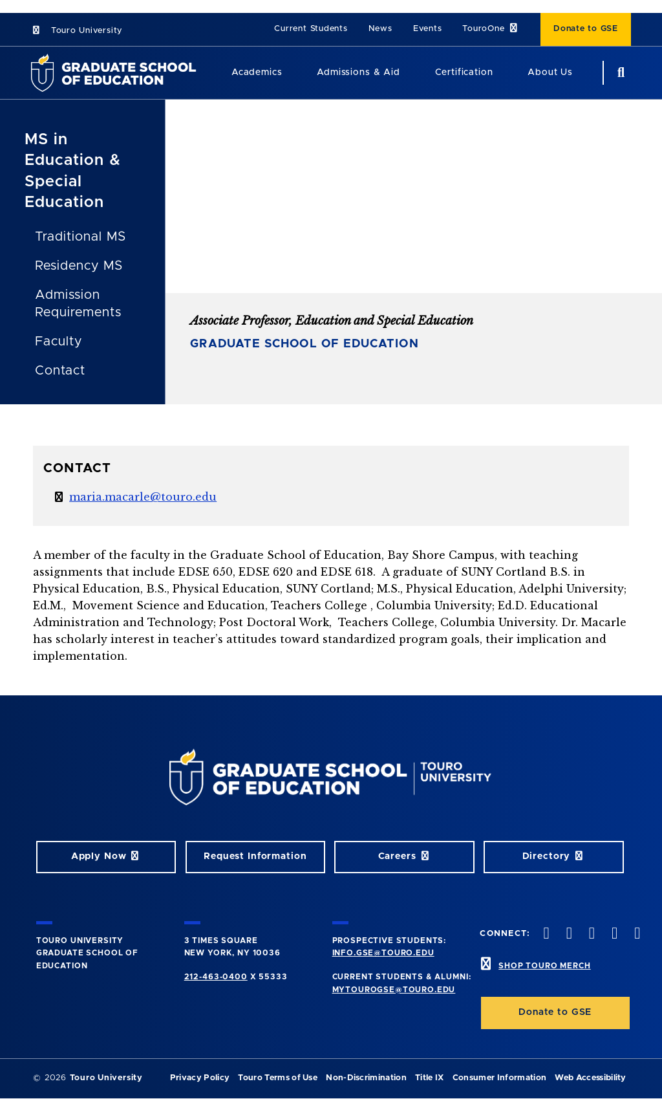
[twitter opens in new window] (567, 934)
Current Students (310, 29)
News (380, 29)
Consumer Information (499, 1078)
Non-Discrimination (366, 1078)
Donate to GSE (585, 29)
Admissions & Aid (358, 72)
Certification (464, 72)
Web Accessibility (590, 1078)
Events (427, 29)
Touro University (76, 31)
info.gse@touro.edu (383, 953)
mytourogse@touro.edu (394, 990)
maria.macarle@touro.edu (143, 496)
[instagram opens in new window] (590, 934)
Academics (257, 72)
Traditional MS (80, 236)
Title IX (429, 1078)
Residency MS (79, 265)
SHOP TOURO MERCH (544, 966)
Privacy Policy (200, 1078)
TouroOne (491, 28)
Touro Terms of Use (277, 1078)
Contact (60, 370)
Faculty (58, 341)
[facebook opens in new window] (545, 934)
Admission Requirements (78, 303)
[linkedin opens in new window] (636, 934)
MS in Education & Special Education (73, 171)
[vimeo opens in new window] (613, 934)
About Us (550, 72)
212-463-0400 (216, 977)
